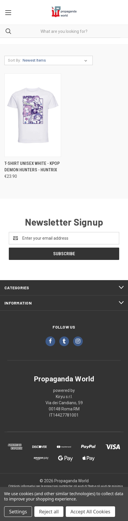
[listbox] (56, 60)
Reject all (49, 511)
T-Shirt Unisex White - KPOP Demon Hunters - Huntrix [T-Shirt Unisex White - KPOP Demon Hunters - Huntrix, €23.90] (32, 167)
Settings (18, 511)
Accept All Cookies (90, 511)
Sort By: (14, 60)
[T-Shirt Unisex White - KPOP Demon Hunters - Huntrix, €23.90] (33, 115)
